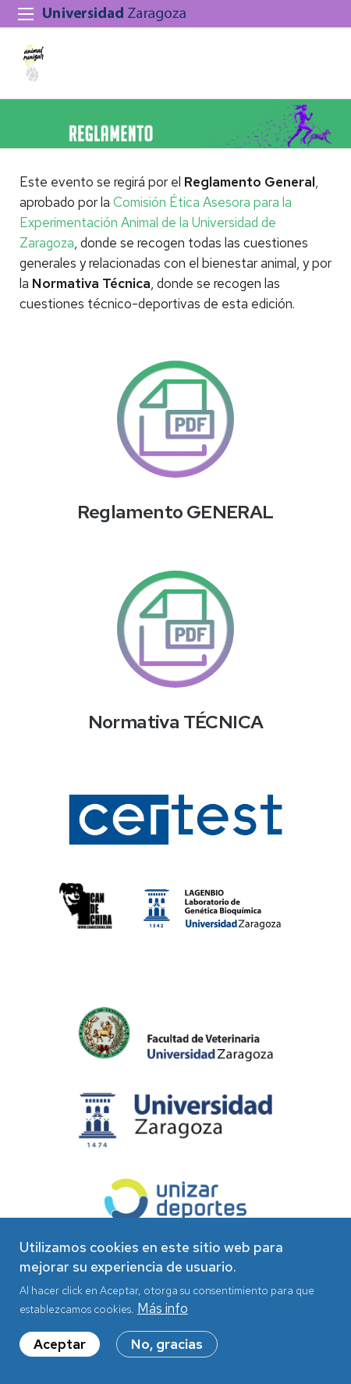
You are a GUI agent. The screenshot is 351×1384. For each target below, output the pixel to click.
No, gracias (167, 1353)
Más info (162, 1317)
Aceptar (60, 1353)
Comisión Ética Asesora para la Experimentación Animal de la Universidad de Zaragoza (156, 222)
